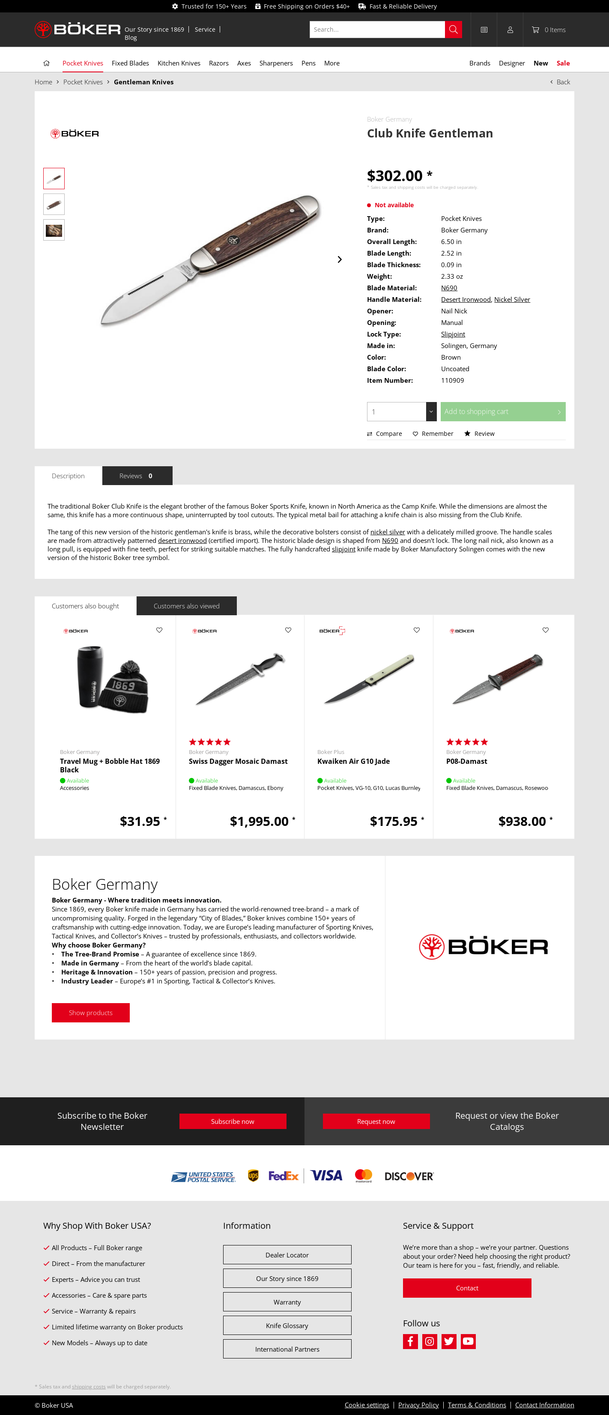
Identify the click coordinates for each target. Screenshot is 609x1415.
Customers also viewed (187, 606)
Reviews (137, 476)
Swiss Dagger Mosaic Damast (238, 761)
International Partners (287, 1349)
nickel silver (387, 531)
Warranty (287, 1302)
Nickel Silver (512, 299)
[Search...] (386, 29)
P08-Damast (466, 761)
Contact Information (544, 1404)
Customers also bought (85, 606)
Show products (91, 1012)
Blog (131, 37)
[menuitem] (154, 29)
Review (479, 433)
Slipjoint (453, 334)
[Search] (453, 29)
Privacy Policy (418, 1404)
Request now (376, 1121)
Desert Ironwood (466, 299)
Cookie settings (367, 1404)
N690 (449, 287)
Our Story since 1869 (154, 29)
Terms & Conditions (477, 1404)
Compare (384, 433)
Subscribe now (232, 1121)
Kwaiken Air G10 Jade (353, 761)
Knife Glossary (287, 1325)
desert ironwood (182, 540)
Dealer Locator (287, 1255)
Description (68, 475)
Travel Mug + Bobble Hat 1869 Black (110, 765)
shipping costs (411, 187)
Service (205, 29)
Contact (467, 1288)
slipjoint (343, 549)
